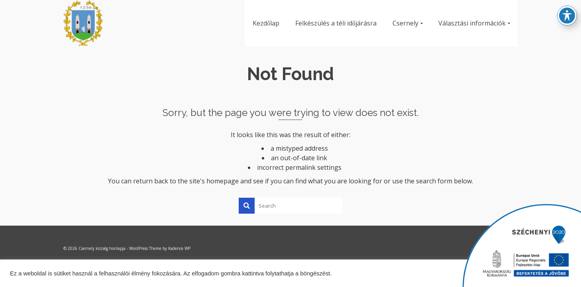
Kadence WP (179, 248)
